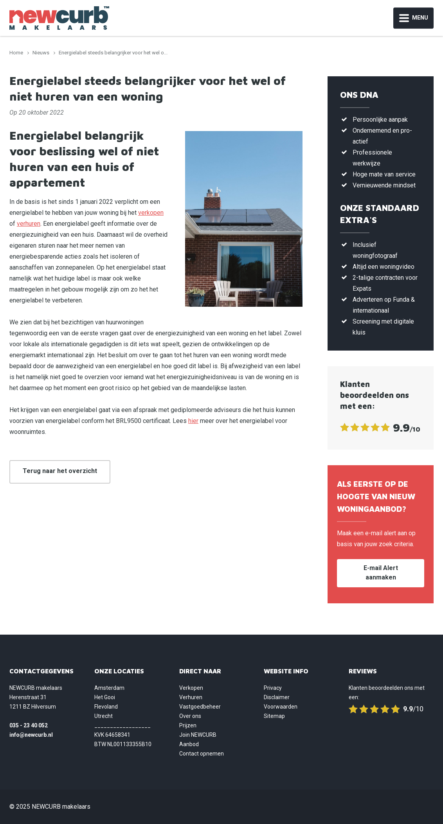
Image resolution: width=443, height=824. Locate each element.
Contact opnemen (201, 753)
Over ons (190, 716)
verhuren (28, 223)
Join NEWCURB (197, 735)
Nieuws (40, 53)
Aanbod (189, 744)
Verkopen (191, 688)
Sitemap (274, 716)
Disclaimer (277, 697)
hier (193, 421)
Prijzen (187, 725)
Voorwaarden (280, 706)
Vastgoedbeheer (200, 706)
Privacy (273, 688)
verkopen (151, 212)
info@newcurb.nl (31, 735)
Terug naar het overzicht (60, 471)
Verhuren (190, 697)
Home (16, 53)
